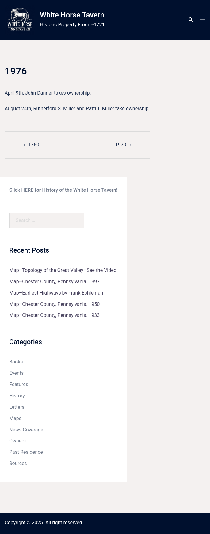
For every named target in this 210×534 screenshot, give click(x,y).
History (17, 396)
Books (16, 362)
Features (18, 384)
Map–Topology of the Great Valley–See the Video (62, 270)
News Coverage (26, 430)
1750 (33, 145)
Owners (17, 441)
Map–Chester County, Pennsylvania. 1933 (54, 315)
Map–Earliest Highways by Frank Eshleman (56, 293)
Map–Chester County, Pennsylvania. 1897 (54, 281)
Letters (17, 407)
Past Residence (26, 452)
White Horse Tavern (72, 15)
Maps (15, 418)
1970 (120, 145)
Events (16, 373)
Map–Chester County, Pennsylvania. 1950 (54, 304)
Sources (18, 463)
